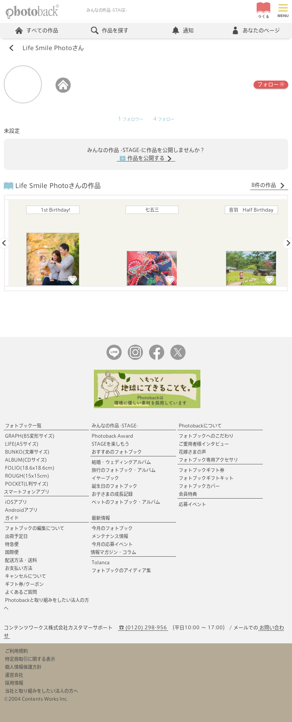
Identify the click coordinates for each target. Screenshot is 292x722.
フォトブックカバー (199, 486)
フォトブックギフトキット (206, 478)
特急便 (12, 544)
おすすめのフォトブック (117, 452)
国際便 (12, 552)
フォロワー (130, 119)
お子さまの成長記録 (112, 494)
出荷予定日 (16, 536)
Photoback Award (112, 436)
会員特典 (188, 494)
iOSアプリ (16, 502)
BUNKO (27, 452)
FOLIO (29, 468)
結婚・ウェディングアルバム (121, 462)
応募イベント (192, 504)
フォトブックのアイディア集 (121, 570)
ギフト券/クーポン (24, 584)
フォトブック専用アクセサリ (208, 460)
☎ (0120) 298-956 (143, 627)
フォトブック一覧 (23, 425)
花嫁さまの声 (192, 452)
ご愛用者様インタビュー (204, 444)
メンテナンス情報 (110, 536)
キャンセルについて (25, 576)
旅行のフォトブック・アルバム (124, 470)
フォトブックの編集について (34, 528)
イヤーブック (105, 478)
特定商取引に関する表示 (30, 659)
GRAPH (29, 436)
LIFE (21, 444)
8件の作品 (268, 185)
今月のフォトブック (112, 528)
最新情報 (101, 518)
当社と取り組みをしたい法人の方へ (41, 691)
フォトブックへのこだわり (206, 436)
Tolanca (101, 562)
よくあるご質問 (21, 592)
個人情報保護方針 (23, 667)
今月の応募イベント (112, 544)
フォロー (270, 84)
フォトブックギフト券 (201, 470)
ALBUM (26, 460)
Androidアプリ (21, 510)
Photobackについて (200, 425)
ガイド (12, 518)
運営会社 (14, 675)
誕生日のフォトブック (114, 486)
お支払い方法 (18, 568)
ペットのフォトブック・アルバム (126, 502)
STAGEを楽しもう (110, 444)
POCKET (26, 483)
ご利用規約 (16, 651)
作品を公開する (146, 158)
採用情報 (14, 683)
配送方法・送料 (21, 560)
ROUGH (27, 475)
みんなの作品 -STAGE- (115, 425)
